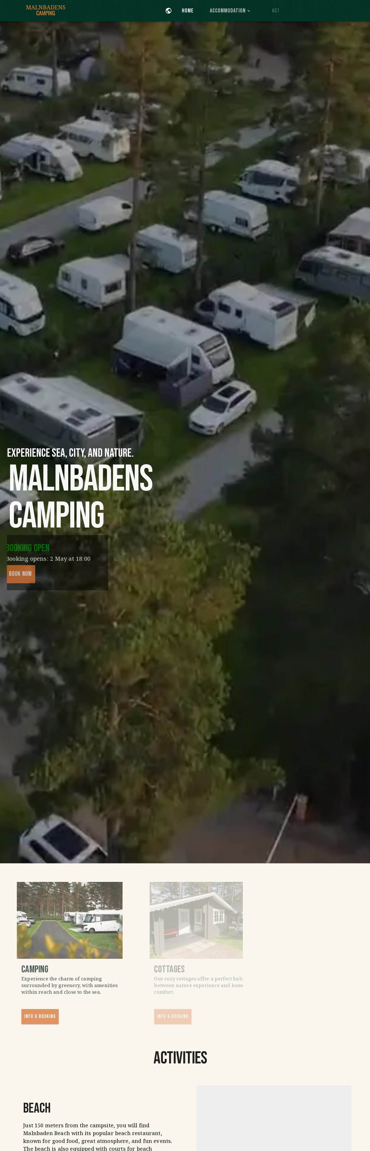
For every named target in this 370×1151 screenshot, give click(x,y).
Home (193, 10)
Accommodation (240, 10)
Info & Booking (49, 1016)
